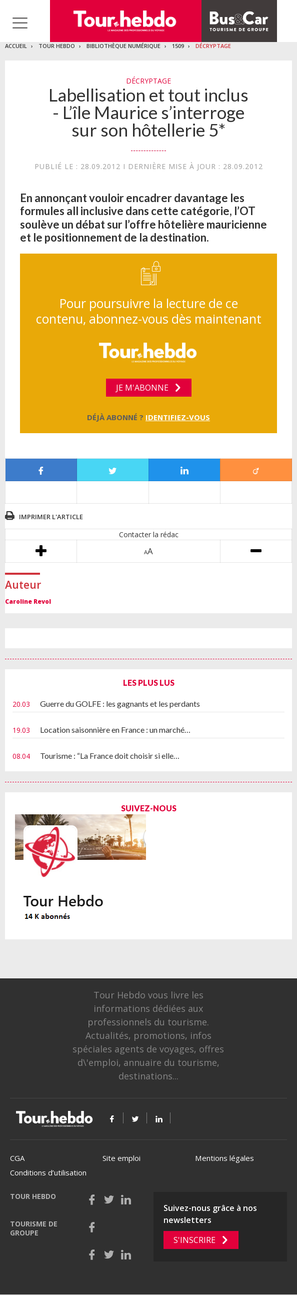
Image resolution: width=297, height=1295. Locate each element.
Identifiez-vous (178, 417)
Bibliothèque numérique (123, 46)
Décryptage (213, 46)
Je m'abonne (142, 387)
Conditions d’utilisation (48, 1172)
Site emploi (121, 1158)
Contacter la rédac (148, 534)
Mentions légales (224, 1158)
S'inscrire (195, 1239)
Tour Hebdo (56, 46)
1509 (178, 46)
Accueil (16, 46)
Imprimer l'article (51, 516)
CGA (17, 1158)
